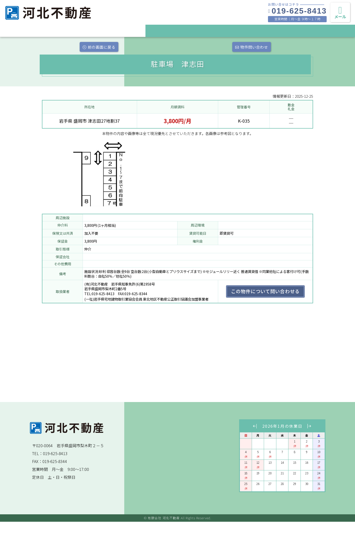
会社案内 (292, 30)
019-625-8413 (297, 11)
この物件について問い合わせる (265, 308)
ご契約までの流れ (250, 30)
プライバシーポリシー (334, 30)
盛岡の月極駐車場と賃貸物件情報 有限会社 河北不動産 (66, 20)
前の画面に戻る (58, 48)
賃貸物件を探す (208, 30)
